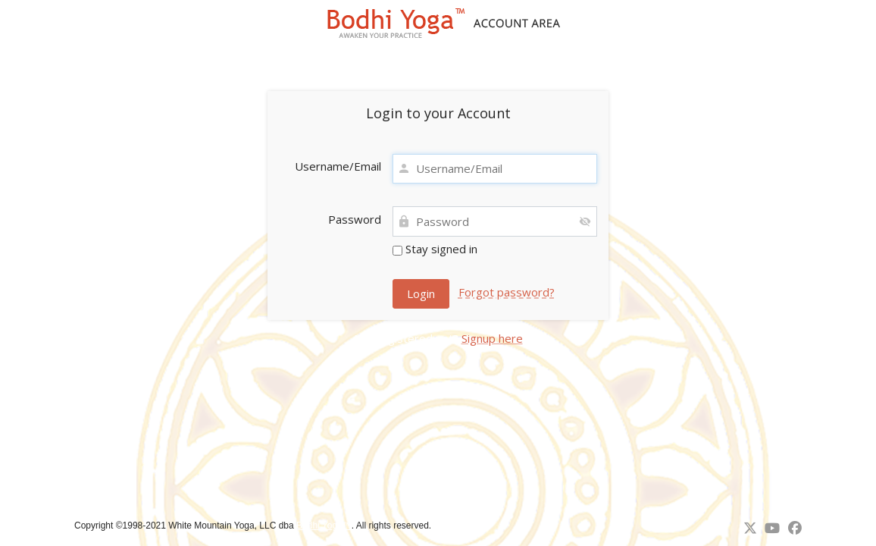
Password (354, 219)
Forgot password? (506, 292)
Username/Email (338, 166)
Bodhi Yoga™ (324, 525)
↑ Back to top (462, 525)
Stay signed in (435, 249)
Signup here (492, 338)
